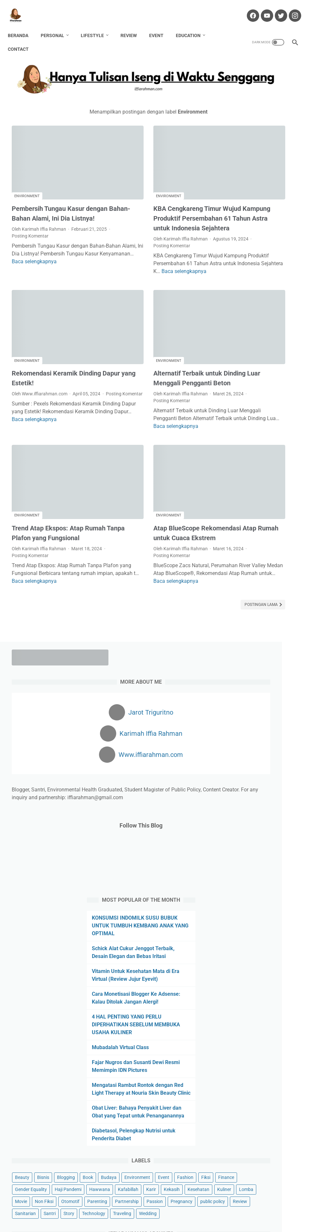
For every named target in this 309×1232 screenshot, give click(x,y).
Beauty (235, 733)
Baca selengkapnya (69, 241)
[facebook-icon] (248, 9)
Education (192, 25)
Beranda (22, 25)
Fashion (236, 769)
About (81, 1208)
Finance (277, 769)
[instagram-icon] (290, 9)
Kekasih (282, 805)
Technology (239, 890)
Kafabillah (238, 805)
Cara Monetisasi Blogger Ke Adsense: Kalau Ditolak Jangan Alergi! (261, 495)
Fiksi (256, 769)
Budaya (254, 745)
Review (132, 25)
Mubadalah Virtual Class (258, 557)
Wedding (237, 902)
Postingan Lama (178, 571)
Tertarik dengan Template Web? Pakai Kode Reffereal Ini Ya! (263, 1038)
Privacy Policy (215, 1208)
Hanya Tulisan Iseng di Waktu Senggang (165, 1222)
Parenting (238, 841)
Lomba (287, 817)
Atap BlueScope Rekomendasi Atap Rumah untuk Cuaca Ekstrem (155, 487)
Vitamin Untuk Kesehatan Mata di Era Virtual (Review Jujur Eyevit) (259, 465)
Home (63, 1208)
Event (160, 25)
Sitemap (244, 1208)
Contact (22, 39)
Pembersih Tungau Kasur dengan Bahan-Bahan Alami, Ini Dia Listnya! (53, 180)
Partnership (268, 841)
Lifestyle (96, 25)
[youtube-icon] (262, 9)
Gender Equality (244, 781)
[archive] (246, 938)
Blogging (279, 733)
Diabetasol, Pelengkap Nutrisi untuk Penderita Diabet (257, 687)
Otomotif (283, 829)
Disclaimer (127, 1208)
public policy (240, 866)
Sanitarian (238, 878)
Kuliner (265, 817)
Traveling (268, 890)
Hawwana (273, 793)
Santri (263, 878)
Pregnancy (263, 853)
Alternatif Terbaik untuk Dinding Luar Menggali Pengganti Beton (145, 338)
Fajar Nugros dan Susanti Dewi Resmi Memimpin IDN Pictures (259, 579)
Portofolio (185, 1208)
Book (233, 745)
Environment (27, 158)
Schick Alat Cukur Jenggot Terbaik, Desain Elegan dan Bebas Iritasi (261, 434)
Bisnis (256, 733)
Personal (56, 25)
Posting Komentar (70, 207)
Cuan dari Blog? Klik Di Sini (263, 1020)
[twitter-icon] (276, 9)
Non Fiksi (257, 829)
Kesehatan (239, 817)
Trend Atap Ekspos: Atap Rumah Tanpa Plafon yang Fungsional (50, 487)
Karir (261, 805)
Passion (236, 853)
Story (282, 878)
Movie (234, 829)
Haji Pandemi (241, 793)
